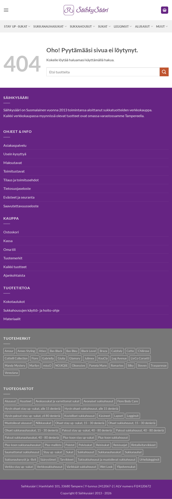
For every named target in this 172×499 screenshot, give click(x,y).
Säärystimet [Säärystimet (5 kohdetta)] (48, 459)
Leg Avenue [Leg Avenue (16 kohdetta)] (119, 358)
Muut (162, 26)
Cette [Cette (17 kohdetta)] (130, 351)
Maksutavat (12, 162)
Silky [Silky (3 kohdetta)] (131, 365)
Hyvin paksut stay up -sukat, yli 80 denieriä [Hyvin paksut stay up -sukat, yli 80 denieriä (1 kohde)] (32, 416)
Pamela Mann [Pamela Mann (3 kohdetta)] (98, 365)
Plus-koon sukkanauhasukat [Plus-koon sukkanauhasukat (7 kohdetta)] (23, 445)
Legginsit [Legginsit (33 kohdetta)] (133, 416)
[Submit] (164, 72)
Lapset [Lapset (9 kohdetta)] (118, 416)
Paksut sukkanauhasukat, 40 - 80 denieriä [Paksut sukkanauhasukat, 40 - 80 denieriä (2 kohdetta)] (32, 437)
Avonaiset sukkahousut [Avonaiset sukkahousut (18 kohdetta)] (98, 401)
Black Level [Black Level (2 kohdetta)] (88, 351)
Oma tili (9, 249)
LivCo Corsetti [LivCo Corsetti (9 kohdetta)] (140, 358)
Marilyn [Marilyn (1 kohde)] (34, 365)
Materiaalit (12, 319)
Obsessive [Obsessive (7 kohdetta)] (78, 365)
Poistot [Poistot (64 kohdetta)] (70, 445)
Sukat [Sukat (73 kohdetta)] (69, 452)
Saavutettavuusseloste (21, 206)
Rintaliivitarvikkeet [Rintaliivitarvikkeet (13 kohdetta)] (143, 445)
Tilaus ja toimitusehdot (21, 180)
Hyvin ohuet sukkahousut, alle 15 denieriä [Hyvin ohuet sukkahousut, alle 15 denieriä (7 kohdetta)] (91, 408)
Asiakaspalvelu (14, 145)
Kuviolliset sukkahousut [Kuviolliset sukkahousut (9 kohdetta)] (79, 416)
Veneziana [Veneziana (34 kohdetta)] (11, 372)
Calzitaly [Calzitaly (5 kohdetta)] (117, 351)
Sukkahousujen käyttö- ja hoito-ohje (31, 310)
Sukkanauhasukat (50, 26)
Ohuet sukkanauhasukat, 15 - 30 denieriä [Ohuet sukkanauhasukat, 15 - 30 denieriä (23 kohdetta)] (31, 430)
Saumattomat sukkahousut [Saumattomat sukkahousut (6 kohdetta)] (22, 452)
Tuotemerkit (12, 258)
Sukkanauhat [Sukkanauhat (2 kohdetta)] (133, 452)
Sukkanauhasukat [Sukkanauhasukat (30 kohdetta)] (109, 452)
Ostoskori (11, 232)
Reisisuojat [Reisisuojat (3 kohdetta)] (120, 445)
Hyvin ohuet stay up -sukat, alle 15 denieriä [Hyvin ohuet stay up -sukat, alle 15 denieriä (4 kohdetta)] (32, 408)
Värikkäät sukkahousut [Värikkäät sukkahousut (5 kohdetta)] (81, 466)
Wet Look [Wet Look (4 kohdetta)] (106, 466)
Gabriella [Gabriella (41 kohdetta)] (48, 358)
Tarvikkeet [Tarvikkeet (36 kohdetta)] (67, 459)
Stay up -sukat (17, 26)
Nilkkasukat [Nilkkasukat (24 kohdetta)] (43, 423)
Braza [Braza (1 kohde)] (103, 351)
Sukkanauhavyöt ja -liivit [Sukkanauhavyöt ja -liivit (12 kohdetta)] (20, 459)
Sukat (104, 26)
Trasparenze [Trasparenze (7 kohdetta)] (159, 365)
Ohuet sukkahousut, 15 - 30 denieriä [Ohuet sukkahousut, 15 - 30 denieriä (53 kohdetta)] (131, 423)
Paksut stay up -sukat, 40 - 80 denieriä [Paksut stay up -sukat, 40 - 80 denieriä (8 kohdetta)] (87, 430)
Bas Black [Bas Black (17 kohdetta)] (56, 351)
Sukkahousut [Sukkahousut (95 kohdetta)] (85, 452)
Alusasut (144, 26)
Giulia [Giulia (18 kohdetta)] (61, 358)
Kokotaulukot (14, 301)
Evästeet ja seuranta (18, 197)
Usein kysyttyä (14, 154)
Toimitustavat (14, 171)
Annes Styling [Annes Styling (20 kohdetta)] (26, 351)
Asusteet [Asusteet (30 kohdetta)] (26, 401)
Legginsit (123, 26)
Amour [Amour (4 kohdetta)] (9, 351)
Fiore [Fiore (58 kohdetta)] (35, 358)
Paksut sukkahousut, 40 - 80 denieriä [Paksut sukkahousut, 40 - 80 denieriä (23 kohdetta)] (140, 430)
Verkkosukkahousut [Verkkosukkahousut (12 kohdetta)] (49, 466)
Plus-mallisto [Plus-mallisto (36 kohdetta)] (53, 445)
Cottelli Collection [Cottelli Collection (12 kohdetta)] (16, 358)
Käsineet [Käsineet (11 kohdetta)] (104, 416)
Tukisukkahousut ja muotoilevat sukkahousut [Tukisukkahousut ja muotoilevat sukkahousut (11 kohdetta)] (106, 459)
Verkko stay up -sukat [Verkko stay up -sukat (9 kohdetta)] (19, 466)
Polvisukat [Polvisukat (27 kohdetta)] (85, 445)
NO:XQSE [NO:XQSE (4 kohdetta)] (61, 365)
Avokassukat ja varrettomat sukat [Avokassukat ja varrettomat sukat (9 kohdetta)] (58, 401)
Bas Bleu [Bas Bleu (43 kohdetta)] (71, 351)
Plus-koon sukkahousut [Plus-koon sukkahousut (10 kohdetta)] (113, 437)
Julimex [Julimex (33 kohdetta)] (89, 358)
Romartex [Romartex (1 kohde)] (117, 365)
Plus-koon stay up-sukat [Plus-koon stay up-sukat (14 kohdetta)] (78, 437)
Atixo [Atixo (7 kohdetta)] (42, 351)
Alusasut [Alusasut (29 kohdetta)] (10, 401)
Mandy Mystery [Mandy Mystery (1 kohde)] (15, 365)
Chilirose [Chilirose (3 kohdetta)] (143, 351)
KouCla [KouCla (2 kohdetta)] (103, 358)
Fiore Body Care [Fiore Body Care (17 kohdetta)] (127, 401)
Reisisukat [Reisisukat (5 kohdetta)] (102, 445)
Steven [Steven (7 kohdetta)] (142, 365)
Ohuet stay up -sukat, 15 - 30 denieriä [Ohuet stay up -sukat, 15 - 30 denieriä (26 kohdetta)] (79, 423)
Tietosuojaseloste (17, 188)
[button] (6, 9)
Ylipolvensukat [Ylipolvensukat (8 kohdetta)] (126, 466)
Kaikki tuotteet (15, 267)
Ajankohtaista (14, 275)
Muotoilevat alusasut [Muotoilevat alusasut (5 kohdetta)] (18, 423)
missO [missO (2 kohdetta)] (47, 365)
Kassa (8, 241)
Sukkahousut (82, 26)
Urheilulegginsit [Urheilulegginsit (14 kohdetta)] (149, 459)
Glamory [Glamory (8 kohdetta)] (74, 358)
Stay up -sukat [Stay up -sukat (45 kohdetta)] (52, 452)
